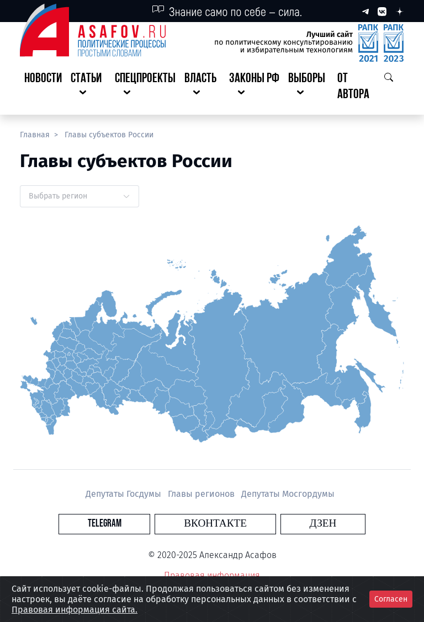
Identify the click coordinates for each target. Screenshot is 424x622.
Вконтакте (215, 523)
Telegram (148, 523)
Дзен (279, 523)
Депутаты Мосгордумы (288, 494)
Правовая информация (212, 575)
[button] (88, 87)
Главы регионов (202, 494)
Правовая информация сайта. (74, 609)
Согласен (390, 599)
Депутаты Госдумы (124, 494)
